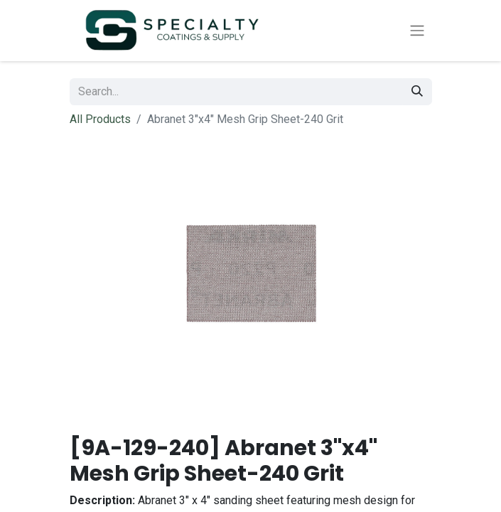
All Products (100, 119)
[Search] (417, 91)
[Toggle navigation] (417, 31)
